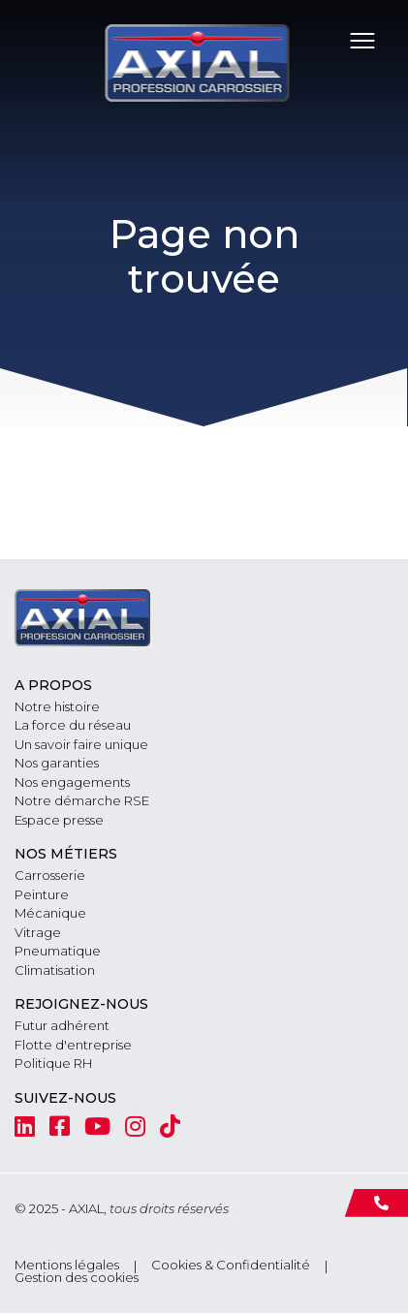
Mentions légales (67, 1265)
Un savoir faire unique (81, 744)
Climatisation (55, 970)
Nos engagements (72, 782)
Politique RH (53, 1063)
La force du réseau (73, 725)
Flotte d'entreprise (73, 1044)
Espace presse (59, 820)
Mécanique (50, 913)
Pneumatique (58, 950)
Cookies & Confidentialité (230, 1265)
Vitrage (38, 932)
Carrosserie (50, 875)
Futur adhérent (62, 1025)
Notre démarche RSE (82, 800)
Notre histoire (57, 706)
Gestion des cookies (77, 1277)
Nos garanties (57, 762)
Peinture (42, 894)
